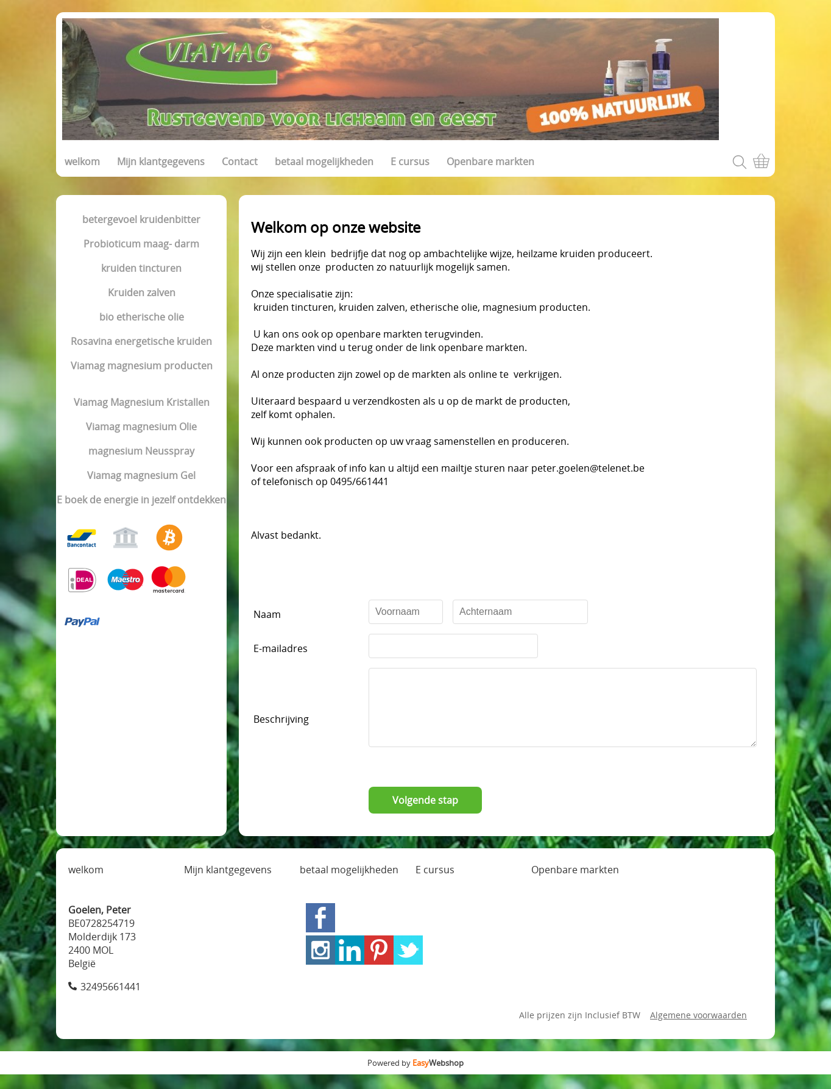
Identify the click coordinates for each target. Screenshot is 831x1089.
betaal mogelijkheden (324, 161)
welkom (82, 161)
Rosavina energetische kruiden (141, 341)
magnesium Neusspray (141, 451)
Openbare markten (490, 161)
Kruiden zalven (141, 292)
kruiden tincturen (141, 268)
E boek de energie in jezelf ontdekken (141, 499)
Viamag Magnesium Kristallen (142, 402)
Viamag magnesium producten (142, 365)
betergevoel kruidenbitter (141, 219)
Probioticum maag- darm (141, 243)
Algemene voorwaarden (698, 1029)
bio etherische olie (141, 317)
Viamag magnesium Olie (141, 426)
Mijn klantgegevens (161, 161)
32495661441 (110, 1001)
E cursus (410, 161)
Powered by (415, 1077)
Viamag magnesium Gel (141, 475)
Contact (240, 161)
